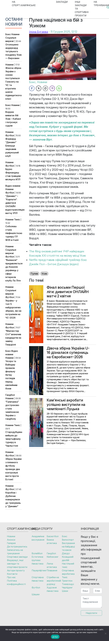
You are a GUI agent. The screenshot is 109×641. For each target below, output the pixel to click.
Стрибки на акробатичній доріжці (54, 581)
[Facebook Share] (31, 88)
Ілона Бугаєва (38, 31)
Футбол (9, 135)
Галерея (11, 543)
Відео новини (12, 185)
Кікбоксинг (52, 556)
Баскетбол (52, 536)
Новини (15, 34)
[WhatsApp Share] (59, 88)
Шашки (35, 594)
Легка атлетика (52, 565)
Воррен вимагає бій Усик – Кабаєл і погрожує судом (13, 119)
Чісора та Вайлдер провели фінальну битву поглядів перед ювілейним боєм (11, 375)
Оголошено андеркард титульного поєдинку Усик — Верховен (13, 51)
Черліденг (67, 587)
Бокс (8, 34)
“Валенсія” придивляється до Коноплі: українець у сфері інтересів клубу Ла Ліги (13, 270)
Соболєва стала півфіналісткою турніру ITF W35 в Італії (13, 233)
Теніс (17, 219)
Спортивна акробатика (68, 572)
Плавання (52, 570)
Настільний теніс (68, 565)
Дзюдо (66, 553)
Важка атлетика (52, 541)
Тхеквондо (68, 584)
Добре (55, 637)
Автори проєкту (16, 570)
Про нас (11, 577)
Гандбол (10, 394)
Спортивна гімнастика (38, 579)
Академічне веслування (38, 538)
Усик (44, 273)
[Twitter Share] (38, 88)
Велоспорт (68, 539)
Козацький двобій (67, 558)
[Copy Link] (45, 88)
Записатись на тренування (15, 552)
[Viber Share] (52, 88)
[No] (105, 633)
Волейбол (37, 553)
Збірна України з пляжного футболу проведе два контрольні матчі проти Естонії (13, 469)
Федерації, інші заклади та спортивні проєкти (17, 563)
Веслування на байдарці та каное (68, 546)
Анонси (11, 539)
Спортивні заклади (17, 556)
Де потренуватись (17, 546)
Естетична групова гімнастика (37, 560)
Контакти (12, 573)
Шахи (65, 591)
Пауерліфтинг (39, 570)
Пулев (34, 273)
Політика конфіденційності (16, 582)
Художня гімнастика (52, 589)
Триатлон (67, 580)
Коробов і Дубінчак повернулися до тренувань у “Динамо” (13, 499)
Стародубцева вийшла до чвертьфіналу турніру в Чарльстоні (13, 439)
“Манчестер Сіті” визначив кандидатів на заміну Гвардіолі (13, 337)
